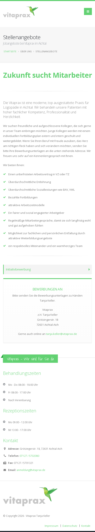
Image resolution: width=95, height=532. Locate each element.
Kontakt (85, 525)
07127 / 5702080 (29, 455)
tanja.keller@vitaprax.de (61, 334)
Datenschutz (69, 525)
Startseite (10, 51)
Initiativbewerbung (18, 269)
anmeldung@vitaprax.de (31, 470)
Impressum (51, 525)
